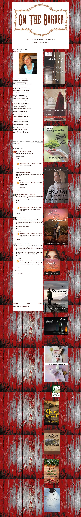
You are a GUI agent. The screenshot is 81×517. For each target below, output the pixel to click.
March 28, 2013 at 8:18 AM (36, 261)
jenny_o (18, 244)
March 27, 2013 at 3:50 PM (36, 163)
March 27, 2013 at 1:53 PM (27, 172)
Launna (18, 151)
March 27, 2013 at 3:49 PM (36, 207)
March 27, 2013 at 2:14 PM (29, 194)
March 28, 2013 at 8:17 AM (36, 233)
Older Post (41, 303)
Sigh (18, 143)
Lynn (17, 218)
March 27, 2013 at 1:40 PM (25, 151)
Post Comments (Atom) (24, 306)
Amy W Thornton (20, 194)
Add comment (17, 271)
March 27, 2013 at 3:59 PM (24, 218)
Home (28, 303)
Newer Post (15, 303)
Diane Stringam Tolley (24, 163)
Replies (19, 161)
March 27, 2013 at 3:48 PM (36, 182)
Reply (17, 158)
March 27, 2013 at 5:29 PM (25, 244)
